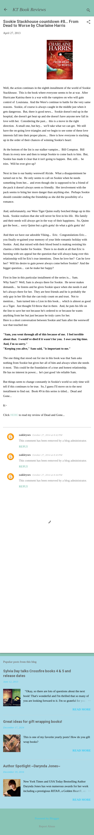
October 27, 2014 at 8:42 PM (47, 434)
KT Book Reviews (29, 9)
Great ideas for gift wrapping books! (32, 721)
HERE (14, 415)
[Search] (88, 11)
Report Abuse (47, 826)
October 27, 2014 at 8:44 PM (47, 474)
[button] (88, 22)
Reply (23, 446)
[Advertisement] (47, 599)
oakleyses (25, 434)
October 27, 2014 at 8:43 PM (47, 454)
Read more (82, 709)
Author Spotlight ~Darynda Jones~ (31, 766)
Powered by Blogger (47, 818)
